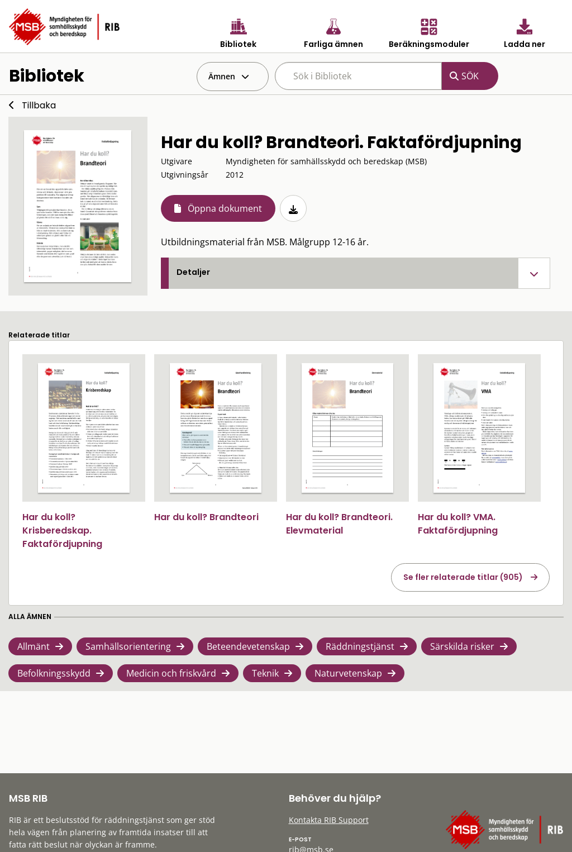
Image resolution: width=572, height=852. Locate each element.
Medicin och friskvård (171, 673)
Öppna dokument (225, 208)
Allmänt (33, 646)
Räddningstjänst (360, 646)
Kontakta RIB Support (329, 820)
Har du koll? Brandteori (206, 517)
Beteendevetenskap (248, 646)
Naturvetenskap (348, 673)
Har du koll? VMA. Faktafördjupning (458, 524)
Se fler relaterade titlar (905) (463, 577)
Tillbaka (39, 105)
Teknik (265, 673)
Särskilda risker (462, 646)
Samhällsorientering (128, 646)
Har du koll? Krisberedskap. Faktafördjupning (62, 530)
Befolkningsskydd (53, 673)
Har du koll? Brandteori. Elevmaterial (339, 524)
